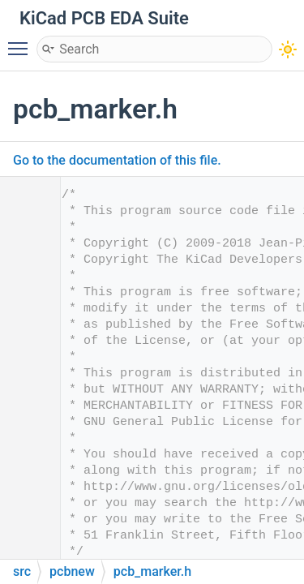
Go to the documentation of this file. (117, 160)
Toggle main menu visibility (22, 41)
